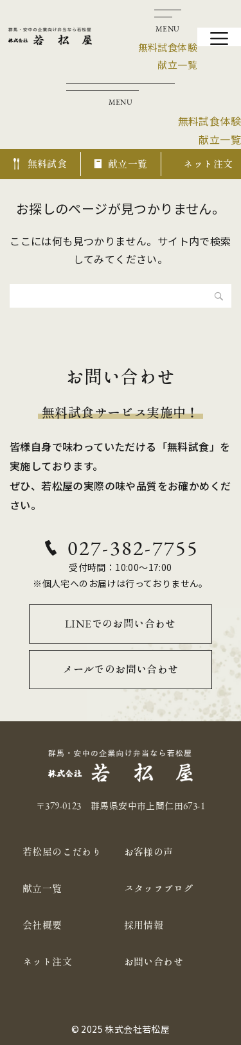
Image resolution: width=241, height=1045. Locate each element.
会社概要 (42, 925)
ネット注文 (47, 962)
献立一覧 (42, 888)
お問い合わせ (153, 962)
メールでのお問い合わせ (120, 669)
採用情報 (144, 925)
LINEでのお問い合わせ (120, 624)
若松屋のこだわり (62, 852)
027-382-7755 (133, 548)
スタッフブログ (158, 888)
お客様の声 (149, 852)
